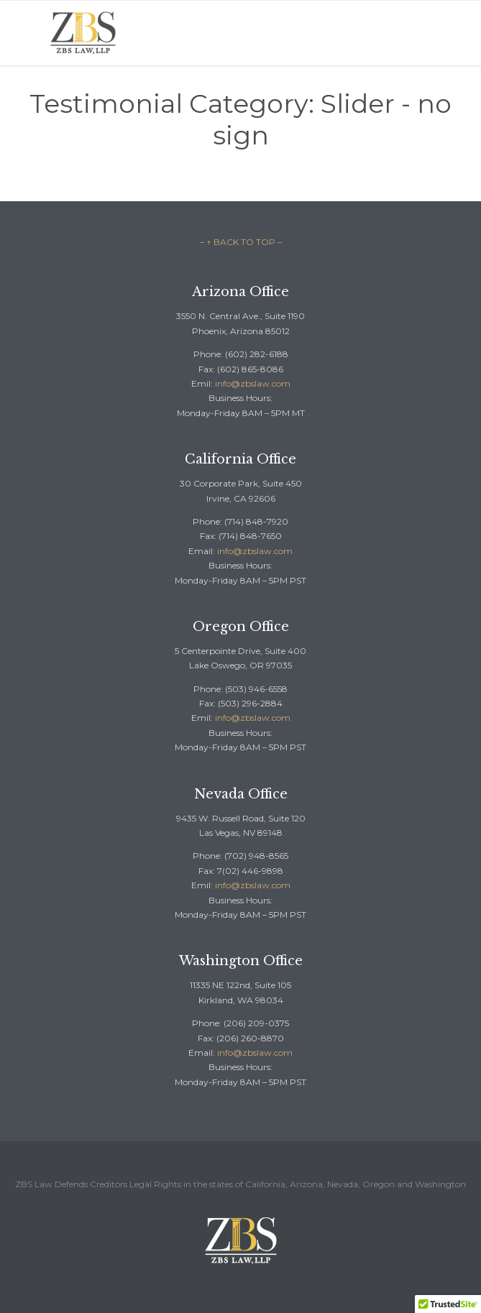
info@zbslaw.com (252, 383)
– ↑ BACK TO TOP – (241, 241)
